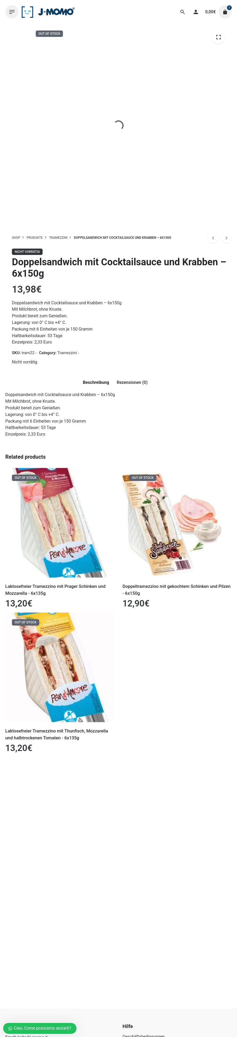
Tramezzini (67, 352)
